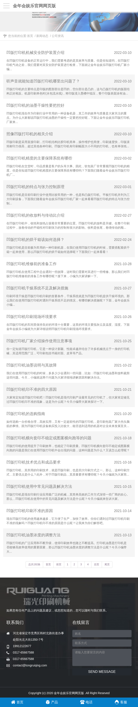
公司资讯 (58, 36)
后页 (96, 564)
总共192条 (34, 564)
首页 (30, 36)
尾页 (107, 564)
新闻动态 (42, 36)
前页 (58, 564)
